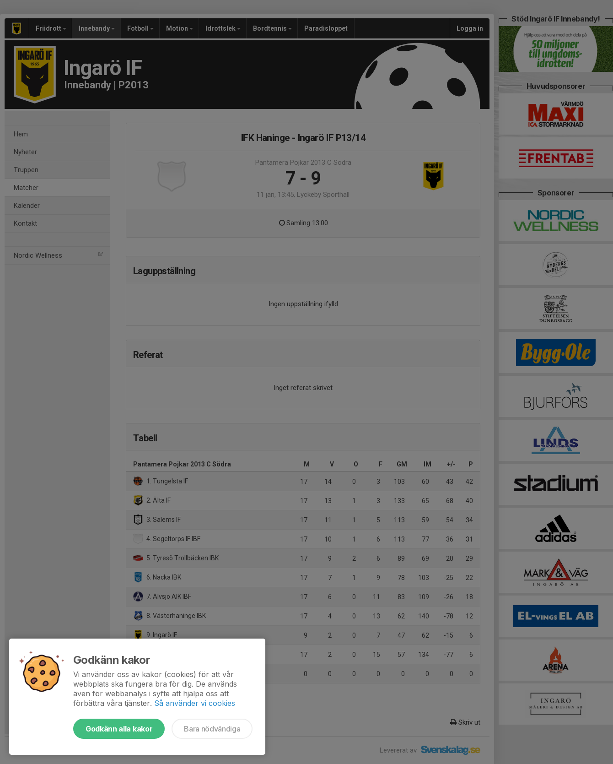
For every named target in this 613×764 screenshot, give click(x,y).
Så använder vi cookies (194, 703)
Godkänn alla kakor (119, 728)
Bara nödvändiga (212, 728)
